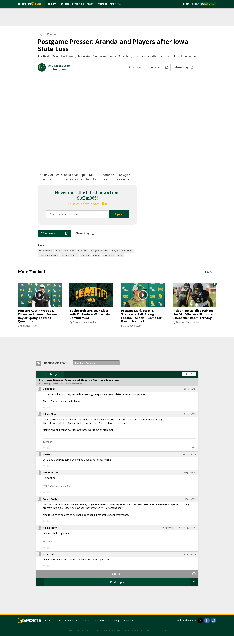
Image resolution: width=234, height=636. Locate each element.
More (113, 4)
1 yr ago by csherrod (73, 383)
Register (195, 3)
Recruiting (78, 4)
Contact (87, 620)
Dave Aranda (45, 250)
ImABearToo (50, 472)
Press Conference (65, 250)
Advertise (68, 620)
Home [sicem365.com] (47, 620)
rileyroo (47, 454)
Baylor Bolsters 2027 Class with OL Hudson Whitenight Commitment (90, 314)
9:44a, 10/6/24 (190, 414)
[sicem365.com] (30, 4)
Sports (91, 4)
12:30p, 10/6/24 (189, 472)
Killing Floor (50, 414)
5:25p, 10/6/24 (190, 554)
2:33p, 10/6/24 (190, 528)
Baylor (96, 255)
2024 (120, 255)
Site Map (116, 620)
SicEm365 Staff (29, 325)
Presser (82, 250)
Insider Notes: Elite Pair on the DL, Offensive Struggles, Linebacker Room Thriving (193, 314)
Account (57, 620)
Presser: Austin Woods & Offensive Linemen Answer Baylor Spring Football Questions (37, 316)
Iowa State (108, 255)
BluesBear (49, 388)
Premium (102, 4)
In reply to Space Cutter (172, 528)
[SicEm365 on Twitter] (200, 620)
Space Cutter (51, 499)
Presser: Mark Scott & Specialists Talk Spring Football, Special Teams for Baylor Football (141, 316)
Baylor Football (48, 34)
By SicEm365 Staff (59, 66)
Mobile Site (128, 620)
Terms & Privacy (101, 620)
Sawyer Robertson (48, 255)
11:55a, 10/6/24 (189, 454)
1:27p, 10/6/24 (190, 499)
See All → (210, 271)
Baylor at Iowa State (122, 250)
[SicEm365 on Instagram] (213, 620)
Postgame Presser (99, 250)
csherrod (48, 554)
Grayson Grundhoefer (84, 322)
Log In (186, 3)
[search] (120, 4)
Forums (52, 4)
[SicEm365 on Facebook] (207, 620)
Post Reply (50, 374)
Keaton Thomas (70, 255)
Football (64, 4)
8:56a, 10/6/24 (190, 389)
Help (78, 620)
